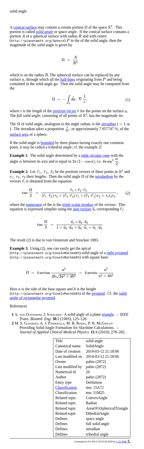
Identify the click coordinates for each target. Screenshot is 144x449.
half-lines (67, 79)
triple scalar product (77, 204)
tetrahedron (104, 176)
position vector (64, 111)
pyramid (98, 293)
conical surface (25, 27)
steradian (108, 124)
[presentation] (86, 27)
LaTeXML (123, 441)
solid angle (44, 32)
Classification (66, 387)
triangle (108, 314)
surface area (19, 134)
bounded (47, 143)
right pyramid (117, 253)
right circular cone (95, 155)
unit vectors (82, 209)
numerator (34, 204)
